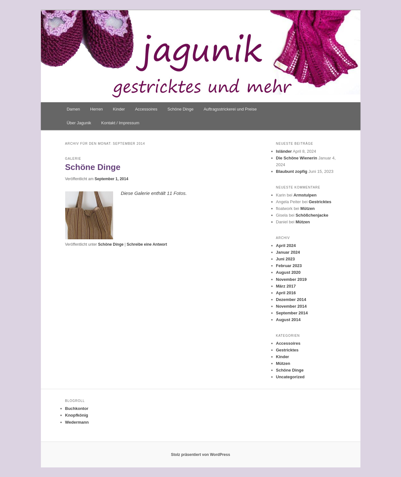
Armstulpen (304, 195)
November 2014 (291, 306)
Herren (96, 109)
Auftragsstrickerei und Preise (230, 109)
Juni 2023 (285, 259)
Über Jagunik (79, 122)
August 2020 (288, 272)
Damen (73, 109)
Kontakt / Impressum (120, 122)
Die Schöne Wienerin (296, 158)
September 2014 (292, 313)
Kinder (119, 109)
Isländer (284, 151)
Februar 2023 (289, 265)
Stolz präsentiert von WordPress (200, 454)
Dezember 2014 (291, 299)
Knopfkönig (76, 415)
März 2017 (286, 286)
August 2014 (288, 319)
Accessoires (146, 109)
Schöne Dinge (180, 109)
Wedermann (77, 422)
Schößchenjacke (312, 215)
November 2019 (291, 279)
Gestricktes (320, 201)
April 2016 (286, 292)
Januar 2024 (288, 252)
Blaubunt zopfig (291, 171)
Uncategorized (290, 376)
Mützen (307, 208)
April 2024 (286, 245)
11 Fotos (176, 193)
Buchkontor (77, 408)
